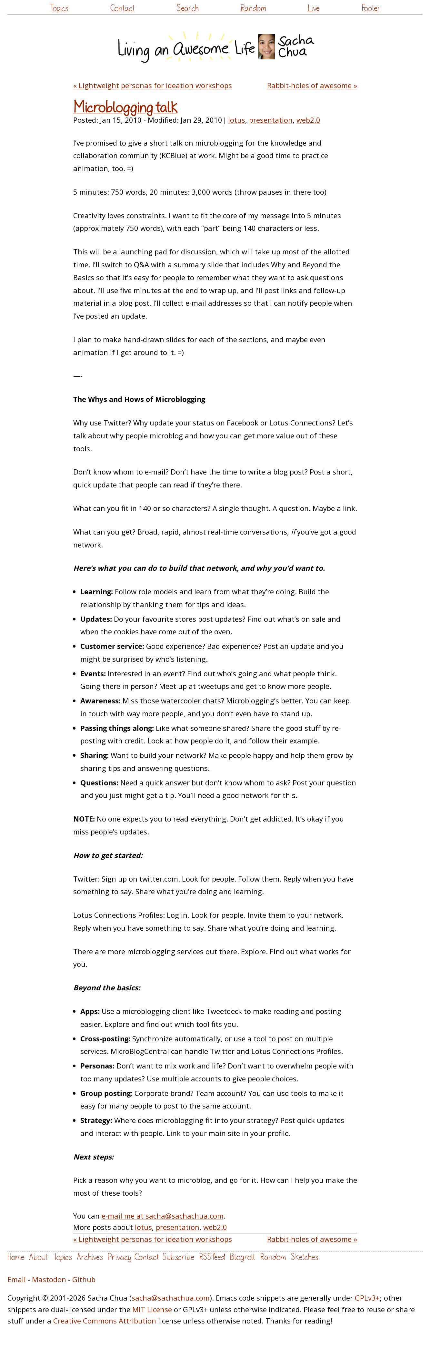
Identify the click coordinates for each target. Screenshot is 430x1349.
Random (253, 8)
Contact (122, 8)
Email (16, 1279)
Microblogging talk (125, 107)
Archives (90, 1257)
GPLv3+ (367, 1298)
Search (187, 8)
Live (314, 8)
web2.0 (308, 120)
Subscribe (178, 1257)
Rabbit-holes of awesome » (312, 85)
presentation (271, 120)
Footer (371, 8)
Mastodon (49, 1279)
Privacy (119, 1257)
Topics (58, 8)
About (38, 1257)
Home (15, 1257)
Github (83, 1279)
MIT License (152, 1309)
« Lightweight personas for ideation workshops (152, 85)
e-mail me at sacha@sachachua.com (163, 1216)
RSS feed (212, 1257)
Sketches (304, 1257)
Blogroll (242, 1257)
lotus (236, 120)
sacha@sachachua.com (171, 1298)
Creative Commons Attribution (104, 1320)
